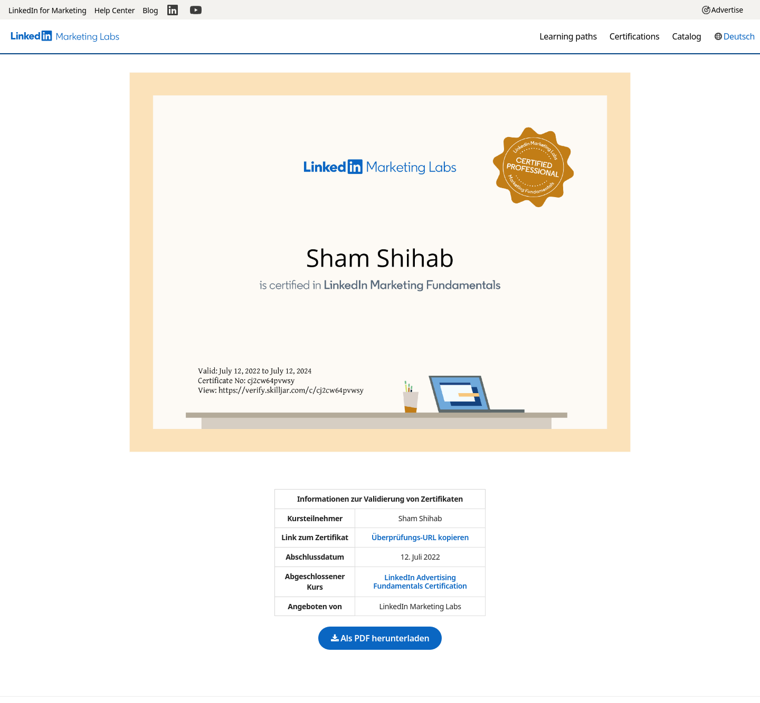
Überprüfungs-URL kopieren (420, 537)
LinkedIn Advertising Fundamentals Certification (420, 581)
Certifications (635, 36)
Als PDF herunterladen (380, 638)
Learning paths (568, 36)
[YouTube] (195, 9)
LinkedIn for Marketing (47, 10)
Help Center (114, 10)
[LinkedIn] (172, 9)
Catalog (686, 36)
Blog (150, 10)
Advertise (722, 10)
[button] (734, 36)
